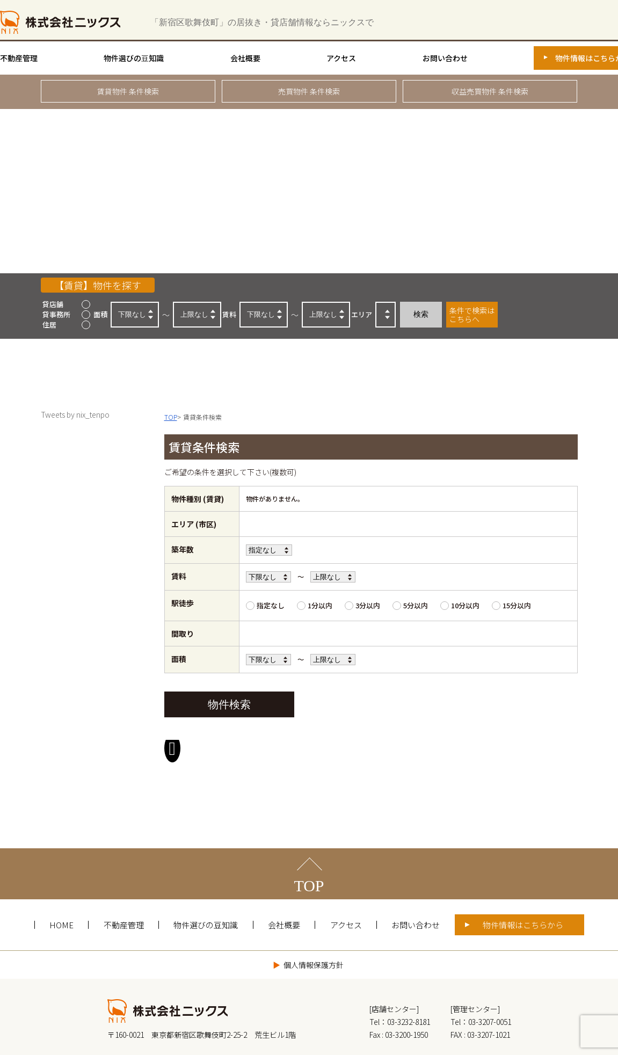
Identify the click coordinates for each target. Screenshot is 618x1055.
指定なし (271, 605)
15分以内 (517, 605)
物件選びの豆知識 (134, 58)
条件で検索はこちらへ (472, 315)
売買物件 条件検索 (309, 91)
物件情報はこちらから (523, 892)
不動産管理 (19, 58)
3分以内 (367, 605)
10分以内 (465, 605)
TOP (309, 853)
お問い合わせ (445, 58)
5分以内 (415, 605)
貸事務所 (56, 314)
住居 (49, 324)
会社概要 (245, 58)
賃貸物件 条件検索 (128, 91)
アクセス (341, 58)
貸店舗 (52, 304)
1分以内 (320, 605)
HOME (61, 892)
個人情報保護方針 (313, 932)
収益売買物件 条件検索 (490, 91)
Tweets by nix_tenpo (75, 414)
